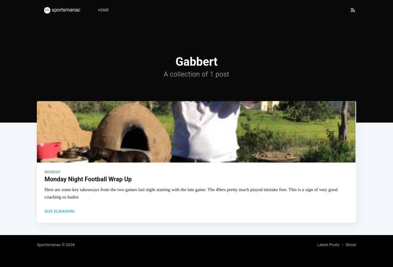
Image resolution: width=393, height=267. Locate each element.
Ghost (351, 244)
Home (103, 10)
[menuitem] (103, 10)
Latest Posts (328, 244)
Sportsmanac (49, 244)
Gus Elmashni (60, 211)
